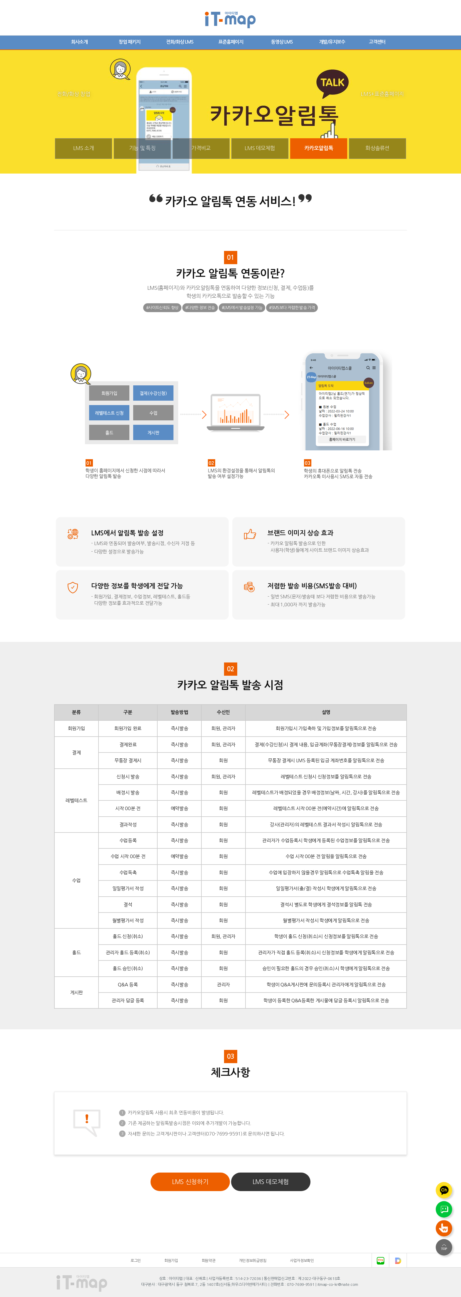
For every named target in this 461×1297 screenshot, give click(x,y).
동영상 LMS (282, 42)
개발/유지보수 (332, 42)
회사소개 (79, 42)
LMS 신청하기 (190, 1182)
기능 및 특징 (142, 148)
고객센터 (377, 42)
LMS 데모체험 (260, 148)
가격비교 (201, 148)
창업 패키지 (129, 42)
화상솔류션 (377, 148)
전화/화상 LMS (179, 42)
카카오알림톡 (318, 148)
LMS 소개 (83, 148)
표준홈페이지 (230, 42)
